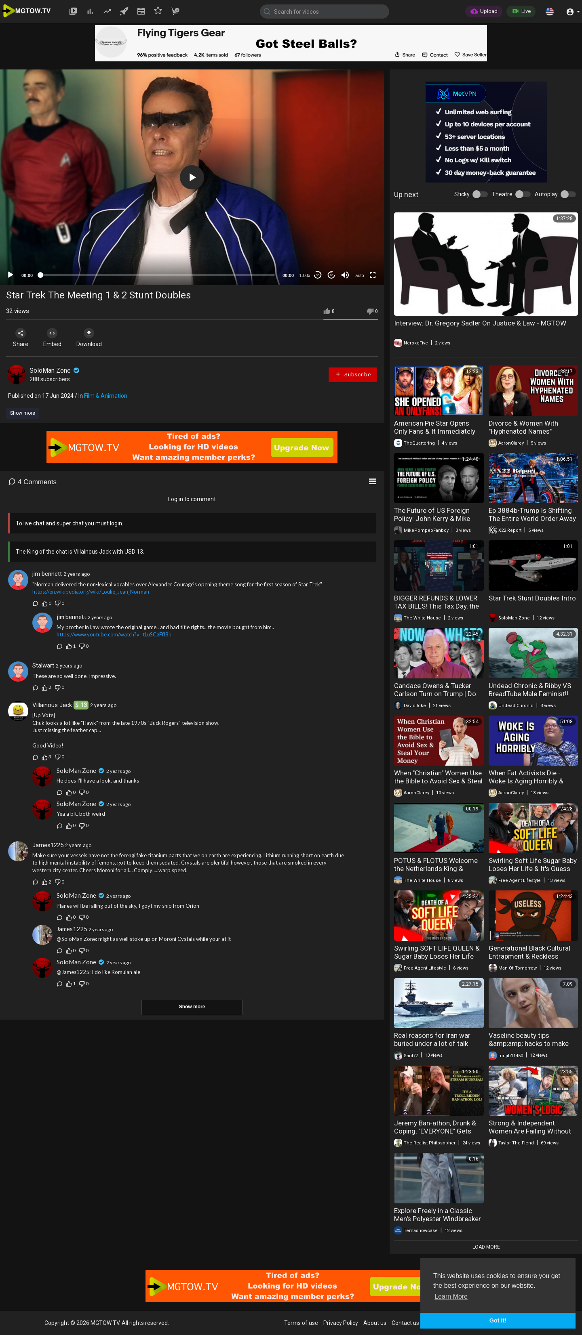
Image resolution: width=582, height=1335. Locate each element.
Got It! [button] (497, 1320)
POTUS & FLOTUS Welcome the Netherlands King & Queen (436, 868)
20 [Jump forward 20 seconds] (331, 275)
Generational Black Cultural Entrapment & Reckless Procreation (529, 956)
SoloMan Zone (55, 370)
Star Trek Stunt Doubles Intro (532, 598)
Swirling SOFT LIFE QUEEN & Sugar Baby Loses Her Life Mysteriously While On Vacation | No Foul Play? (437, 960)
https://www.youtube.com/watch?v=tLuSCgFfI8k (114, 634)
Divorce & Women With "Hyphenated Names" (523, 427)
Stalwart (43, 665)
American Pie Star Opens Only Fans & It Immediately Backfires (434, 431)
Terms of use (301, 1323)
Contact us (405, 1323)
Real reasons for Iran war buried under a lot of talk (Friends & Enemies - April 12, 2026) (438, 1047)
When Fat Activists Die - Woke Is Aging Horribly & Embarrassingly (526, 781)
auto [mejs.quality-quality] (359, 275)
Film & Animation (105, 396)
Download (91, 337)
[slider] (157, 275)
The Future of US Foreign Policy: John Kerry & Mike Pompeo (432, 518)
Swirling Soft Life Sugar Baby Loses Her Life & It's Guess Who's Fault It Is (533, 868)
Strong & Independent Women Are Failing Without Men (530, 1131)
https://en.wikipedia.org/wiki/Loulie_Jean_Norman (90, 591)
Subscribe (353, 374)
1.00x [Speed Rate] (304, 275)
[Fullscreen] (373, 275)
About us (374, 1323)
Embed (53, 337)
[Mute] (345, 275)
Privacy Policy (340, 1323)
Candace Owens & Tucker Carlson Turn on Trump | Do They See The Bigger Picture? (438, 694)
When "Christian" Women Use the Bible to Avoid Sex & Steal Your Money (438, 781)
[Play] (10, 275)
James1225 (47, 845)
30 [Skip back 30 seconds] (318, 275)
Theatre (502, 194)
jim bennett (47, 573)
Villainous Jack (52, 705)
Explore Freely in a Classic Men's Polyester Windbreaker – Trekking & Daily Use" (437, 1219)
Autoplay (546, 194)
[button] (550, 11)
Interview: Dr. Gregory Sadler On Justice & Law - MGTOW (480, 323)
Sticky (462, 194)
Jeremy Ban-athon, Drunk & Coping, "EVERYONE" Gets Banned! (435, 1131)
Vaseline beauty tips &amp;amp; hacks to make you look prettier (529, 1043)
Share (21, 337)
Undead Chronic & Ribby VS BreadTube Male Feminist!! (530, 690)
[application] (192, 177)
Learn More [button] (451, 1296)
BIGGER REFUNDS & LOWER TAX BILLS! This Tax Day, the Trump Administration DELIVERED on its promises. (436, 610)
